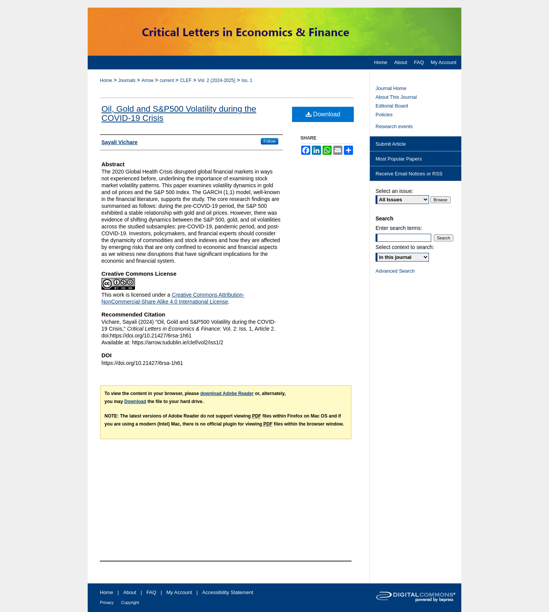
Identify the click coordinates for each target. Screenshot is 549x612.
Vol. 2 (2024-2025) (217, 80)
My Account (179, 592)
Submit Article (391, 144)
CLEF (186, 80)
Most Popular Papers (399, 159)
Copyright (130, 602)
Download (323, 114)
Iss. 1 (246, 80)
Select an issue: (394, 191)
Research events (394, 126)
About (129, 592)
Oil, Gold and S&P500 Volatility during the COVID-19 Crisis (178, 113)
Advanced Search (395, 271)
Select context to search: (405, 247)
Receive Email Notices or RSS (409, 174)
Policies (384, 114)
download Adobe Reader (227, 393)
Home (106, 80)
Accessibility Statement (227, 592)
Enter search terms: (399, 228)
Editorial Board (392, 106)
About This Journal (396, 97)
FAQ (151, 592)
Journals (126, 80)
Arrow (147, 80)
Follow (269, 141)
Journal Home (391, 88)
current (167, 80)
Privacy (107, 602)
